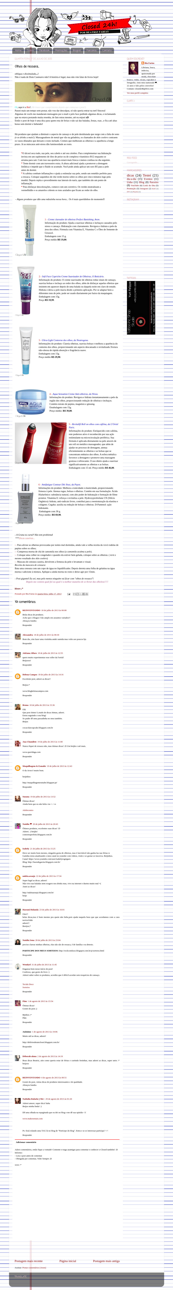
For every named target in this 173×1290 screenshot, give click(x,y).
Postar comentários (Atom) (34, 1267)
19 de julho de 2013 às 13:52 (43, 796)
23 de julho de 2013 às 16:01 (52, 909)
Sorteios (26, 987)
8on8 (154, 189)
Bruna (26, 705)
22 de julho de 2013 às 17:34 (48, 876)
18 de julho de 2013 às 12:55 (50, 653)
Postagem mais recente (29, 1261)
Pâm (25, 1001)
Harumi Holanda (31, 909)
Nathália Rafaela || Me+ (34, 1099)
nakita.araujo (29, 876)
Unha (130, 182)
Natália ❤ (27, 824)
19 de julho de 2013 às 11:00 (50, 742)
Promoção (131, 188)
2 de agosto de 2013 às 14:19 (50, 1056)
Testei (147, 175)
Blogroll (77, 50)
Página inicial (67, 1261)
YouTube (135, 185)
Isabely (26, 848)
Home (18, 50)
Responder (27, 625)
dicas (130, 175)
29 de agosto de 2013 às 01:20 (59, 1099)
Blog (141, 182)
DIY (128, 192)
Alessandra (28, 635)
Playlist (135, 192)
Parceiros (92, 50)
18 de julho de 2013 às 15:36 (42, 705)
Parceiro (154, 182)
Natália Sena (28, 940)
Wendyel (27, 964)
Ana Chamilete (30, 742)
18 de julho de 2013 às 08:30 (46, 635)
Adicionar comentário (26, 1142)
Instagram (144, 188)
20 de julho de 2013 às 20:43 (45, 824)
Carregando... (133, 162)
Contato (106, 50)
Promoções (61, 50)
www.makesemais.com (33, 1118)
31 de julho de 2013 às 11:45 (44, 964)
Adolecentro (28, 810)
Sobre (30, 50)
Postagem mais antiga (106, 1261)
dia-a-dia (131, 179)
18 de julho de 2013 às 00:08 (54, 610)
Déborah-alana (30, 1056)
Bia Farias (30, 594)
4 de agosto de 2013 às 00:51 (54, 1077)
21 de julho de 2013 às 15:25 (42, 848)
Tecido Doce (28, 984)
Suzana (26, 796)
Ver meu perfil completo (137, 93)
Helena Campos (30, 674)
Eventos (148, 179)
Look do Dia (149, 185)
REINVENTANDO (31, 610)
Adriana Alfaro (30, 653)
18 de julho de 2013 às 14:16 (50, 674)
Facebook (44, 50)
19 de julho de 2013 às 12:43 (59, 766)
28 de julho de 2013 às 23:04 (48, 940)
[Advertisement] (67, 1250)
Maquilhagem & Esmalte (34, 766)
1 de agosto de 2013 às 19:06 (45, 1032)
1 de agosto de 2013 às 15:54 (40, 1001)
